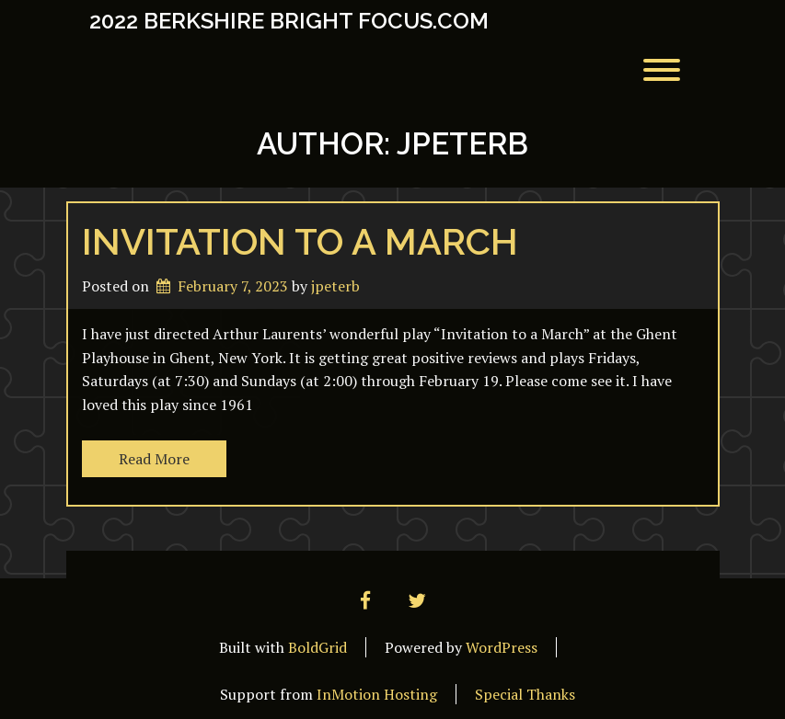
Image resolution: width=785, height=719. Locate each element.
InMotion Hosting (377, 694)
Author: (392, 144)
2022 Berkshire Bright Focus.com (289, 21)
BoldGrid (317, 647)
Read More (154, 459)
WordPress (501, 647)
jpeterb (335, 286)
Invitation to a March (300, 241)
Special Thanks (525, 694)
